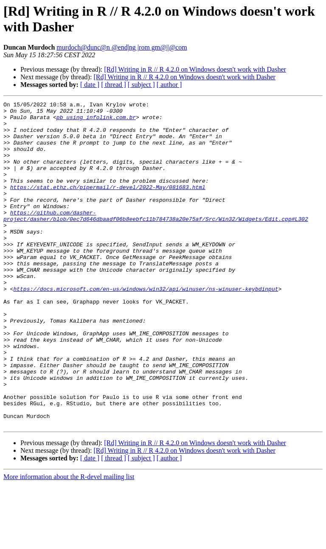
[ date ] (89, 84)
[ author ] (169, 84)
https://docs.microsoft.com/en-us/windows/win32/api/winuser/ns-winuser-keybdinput (145, 327)
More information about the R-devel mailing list (68, 541)
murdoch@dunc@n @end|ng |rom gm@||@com (121, 47)
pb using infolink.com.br (96, 121)
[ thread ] (113, 84)
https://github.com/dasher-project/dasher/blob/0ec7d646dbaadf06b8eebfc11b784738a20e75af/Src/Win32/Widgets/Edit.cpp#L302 (155, 239)
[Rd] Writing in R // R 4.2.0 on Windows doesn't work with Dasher (195, 69)
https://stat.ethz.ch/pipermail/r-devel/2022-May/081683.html (107, 205)
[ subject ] (141, 84)
